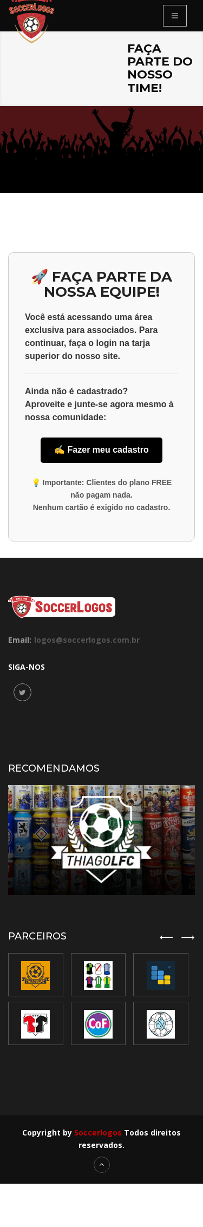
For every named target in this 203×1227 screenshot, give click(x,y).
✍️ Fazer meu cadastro (101, 449)
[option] (100, 999)
